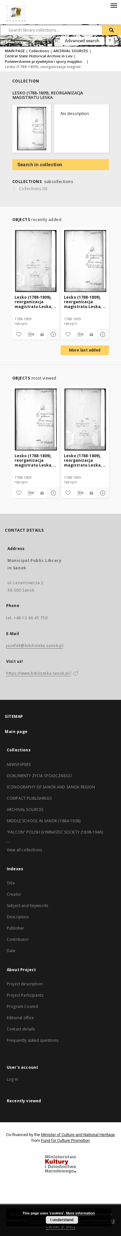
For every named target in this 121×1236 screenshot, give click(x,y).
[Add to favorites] (18, 334)
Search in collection (39, 165)
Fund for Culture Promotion (65, 1140)
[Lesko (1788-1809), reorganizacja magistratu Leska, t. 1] (85, 261)
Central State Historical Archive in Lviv (39, 55)
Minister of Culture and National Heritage (78, 1134)
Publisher (15, 928)
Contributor (18, 939)
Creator (14, 894)
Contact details (21, 1029)
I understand (62, 1220)
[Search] (111, 30)
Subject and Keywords (27, 905)
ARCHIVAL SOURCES (70, 50)
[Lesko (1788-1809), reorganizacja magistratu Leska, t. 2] (36, 261)
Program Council (22, 1006)
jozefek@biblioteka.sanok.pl (34, 645)
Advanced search (82, 40)
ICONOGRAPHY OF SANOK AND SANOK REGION (51, 787)
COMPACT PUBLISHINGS (29, 798)
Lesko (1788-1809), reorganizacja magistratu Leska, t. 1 (85, 302)
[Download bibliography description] (30, 334)
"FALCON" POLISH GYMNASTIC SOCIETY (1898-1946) (55, 832)
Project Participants (25, 995)
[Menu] (113, 5)
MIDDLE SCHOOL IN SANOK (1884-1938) (43, 821)
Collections (39, 50)
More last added (85, 350)
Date (11, 950)
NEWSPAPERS (19, 764)
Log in (12, 1079)
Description (18, 917)
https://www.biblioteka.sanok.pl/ (38, 673)
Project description (25, 984)
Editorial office (20, 1017)
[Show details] (52, 334)
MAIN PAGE (15, 50)
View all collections (24, 850)
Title (11, 883)
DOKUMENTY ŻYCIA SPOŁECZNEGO (39, 775)
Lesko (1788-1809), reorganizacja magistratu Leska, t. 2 (35, 302)
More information (80, 1213)
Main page (16, 731)
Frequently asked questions (32, 1040)
